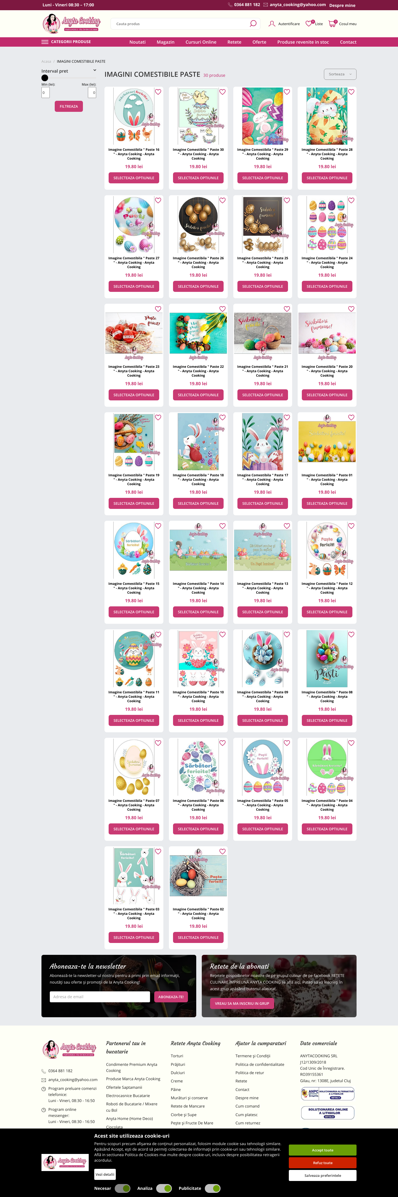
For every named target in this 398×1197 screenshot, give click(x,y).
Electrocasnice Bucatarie (128, 1095)
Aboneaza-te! (171, 996)
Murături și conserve (189, 1098)
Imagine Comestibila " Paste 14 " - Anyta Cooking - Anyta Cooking (198, 588)
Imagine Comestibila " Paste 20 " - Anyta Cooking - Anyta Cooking (327, 371)
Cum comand (247, 1106)
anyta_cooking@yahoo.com (69, 1079)
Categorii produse (71, 42)
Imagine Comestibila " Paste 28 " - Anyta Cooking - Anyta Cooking (327, 154)
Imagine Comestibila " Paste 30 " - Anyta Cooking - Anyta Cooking (198, 154)
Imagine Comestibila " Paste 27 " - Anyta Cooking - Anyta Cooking (133, 262)
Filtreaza (69, 106)
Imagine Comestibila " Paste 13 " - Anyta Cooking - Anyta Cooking (262, 588)
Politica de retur (249, 1073)
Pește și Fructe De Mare (192, 1123)
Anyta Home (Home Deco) (129, 1118)
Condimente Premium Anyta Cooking (131, 1067)
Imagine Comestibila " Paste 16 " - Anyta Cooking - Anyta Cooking (133, 154)
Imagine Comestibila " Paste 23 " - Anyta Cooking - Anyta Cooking (133, 371)
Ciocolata (114, 1127)
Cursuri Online (200, 42)
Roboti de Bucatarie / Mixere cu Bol (132, 1107)
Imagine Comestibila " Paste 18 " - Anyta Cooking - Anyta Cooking (198, 479)
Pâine (176, 1089)
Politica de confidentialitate (259, 1064)
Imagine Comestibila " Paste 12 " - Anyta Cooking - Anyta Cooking (327, 588)
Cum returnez (247, 1123)
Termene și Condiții (252, 1056)
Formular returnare (252, 1131)
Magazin (166, 42)
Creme (177, 1081)
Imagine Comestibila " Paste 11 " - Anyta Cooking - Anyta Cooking (133, 696)
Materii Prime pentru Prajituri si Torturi (132, 1138)
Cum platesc (246, 1114)
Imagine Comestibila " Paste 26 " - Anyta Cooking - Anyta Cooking (198, 262)
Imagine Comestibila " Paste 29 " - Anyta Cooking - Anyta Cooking (262, 154)
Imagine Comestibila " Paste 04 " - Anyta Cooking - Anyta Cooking (327, 805)
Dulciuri (178, 1073)
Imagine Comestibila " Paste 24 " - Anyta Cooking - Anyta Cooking (327, 262)
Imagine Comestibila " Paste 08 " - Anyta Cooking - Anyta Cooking (327, 696)
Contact (348, 42)
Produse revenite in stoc (303, 42)
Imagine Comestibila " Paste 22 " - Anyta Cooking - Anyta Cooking (198, 371)
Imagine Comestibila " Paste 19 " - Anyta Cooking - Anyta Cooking (133, 479)
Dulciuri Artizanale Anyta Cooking (128, 1153)
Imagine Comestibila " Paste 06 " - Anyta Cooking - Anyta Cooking (198, 805)
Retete (234, 42)
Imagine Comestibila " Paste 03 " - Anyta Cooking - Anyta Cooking (133, 913)
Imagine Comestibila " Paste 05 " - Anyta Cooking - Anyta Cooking (262, 805)
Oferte (259, 42)
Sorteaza (340, 74)
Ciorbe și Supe (184, 1114)
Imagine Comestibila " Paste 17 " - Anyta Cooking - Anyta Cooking (262, 479)
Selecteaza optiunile (134, 177)
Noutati (137, 42)
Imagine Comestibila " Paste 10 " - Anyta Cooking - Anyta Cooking (198, 696)
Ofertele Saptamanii (124, 1087)
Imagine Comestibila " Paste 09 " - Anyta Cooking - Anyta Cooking (262, 696)
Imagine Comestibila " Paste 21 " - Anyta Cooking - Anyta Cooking (262, 371)
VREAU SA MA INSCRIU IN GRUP (242, 1003)
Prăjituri (178, 1064)
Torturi (177, 1056)
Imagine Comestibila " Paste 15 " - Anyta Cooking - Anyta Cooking (133, 588)
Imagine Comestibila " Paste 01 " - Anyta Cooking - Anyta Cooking (327, 479)
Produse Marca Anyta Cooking (133, 1079)
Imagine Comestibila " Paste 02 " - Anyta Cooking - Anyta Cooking (198, 913)
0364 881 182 (56, 1071)
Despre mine (247, 1098)
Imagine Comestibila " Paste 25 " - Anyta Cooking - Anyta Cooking (262, 262)
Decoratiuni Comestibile (127, 1164)
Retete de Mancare (188, 1106)
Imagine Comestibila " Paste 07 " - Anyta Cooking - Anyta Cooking (133, 805)
